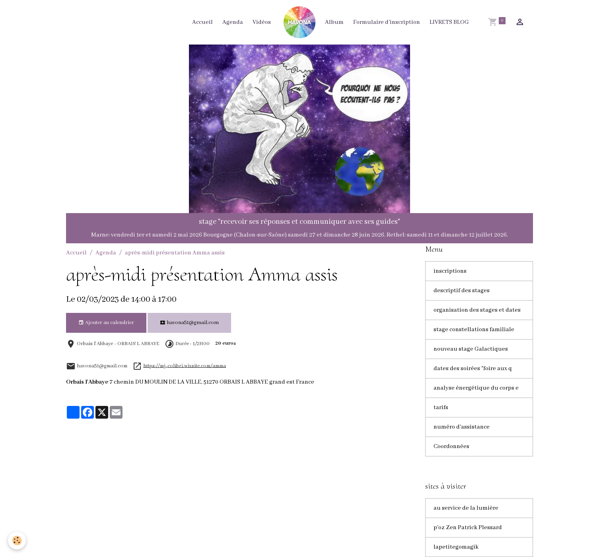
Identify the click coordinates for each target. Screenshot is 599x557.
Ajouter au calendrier (106, 322)
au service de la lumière (466, 508)
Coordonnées (451, 446)
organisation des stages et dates (477, 310)
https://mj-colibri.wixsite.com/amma (184, 366)
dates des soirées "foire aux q (473, 368)
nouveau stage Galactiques (471, 349)
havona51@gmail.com (189, 322)
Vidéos (262, 22)
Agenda (232, 22)
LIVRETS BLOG (449, 22)
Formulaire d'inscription (386, 22)
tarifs (441, 407)
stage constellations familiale (474, 329)
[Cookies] (17, 540)
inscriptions (450, 271)
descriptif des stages (462, 290)
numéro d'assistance (462, 427)
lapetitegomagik (456, 547)
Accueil (202, 22)
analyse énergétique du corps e (476, 388)
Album (334, 22)
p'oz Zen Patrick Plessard (468, 527)
